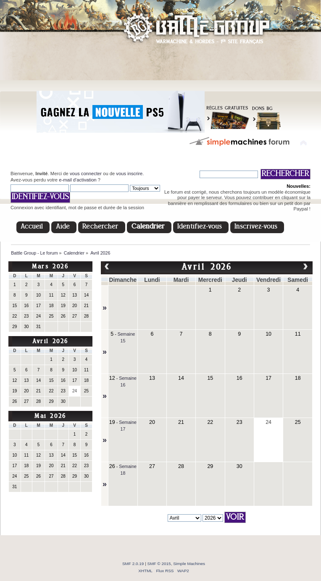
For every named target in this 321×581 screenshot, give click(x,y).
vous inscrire (129, 173)
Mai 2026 (50, 416)
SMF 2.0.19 (133, 563)
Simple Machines (189, 563)
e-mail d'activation (77, 179)
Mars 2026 (50, 267)
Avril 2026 (50, 341)
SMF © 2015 (159, 563)
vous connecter (86, 173)
